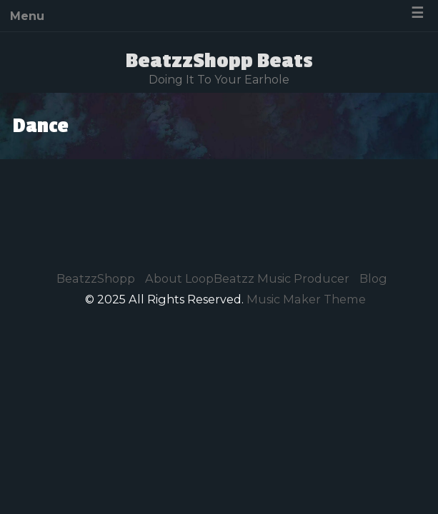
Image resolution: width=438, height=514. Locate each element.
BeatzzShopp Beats (219, 61)
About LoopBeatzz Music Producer (247, 278)
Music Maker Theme (306, 299)
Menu (27, 16)
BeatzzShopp (95, 278)
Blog (373, 278)
